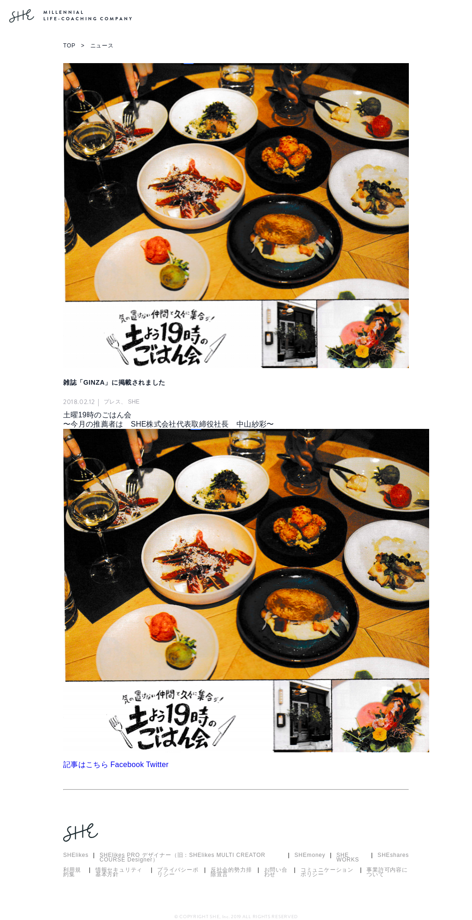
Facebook (128, 764)
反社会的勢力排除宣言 (231, 872)
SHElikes (75, 855)
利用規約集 (72, 872)
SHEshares (393, 855)
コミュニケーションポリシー (327, 872)
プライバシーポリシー (178, 872)
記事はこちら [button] (87, 764)
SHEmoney (310, 855)
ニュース (102, 45)
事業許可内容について (387, 872)
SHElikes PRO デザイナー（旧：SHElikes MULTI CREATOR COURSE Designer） (183, 857)
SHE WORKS (347, 857)
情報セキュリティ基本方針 (118, 872)
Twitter (157, 764)
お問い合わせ (276, 872)
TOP (69, 45)
